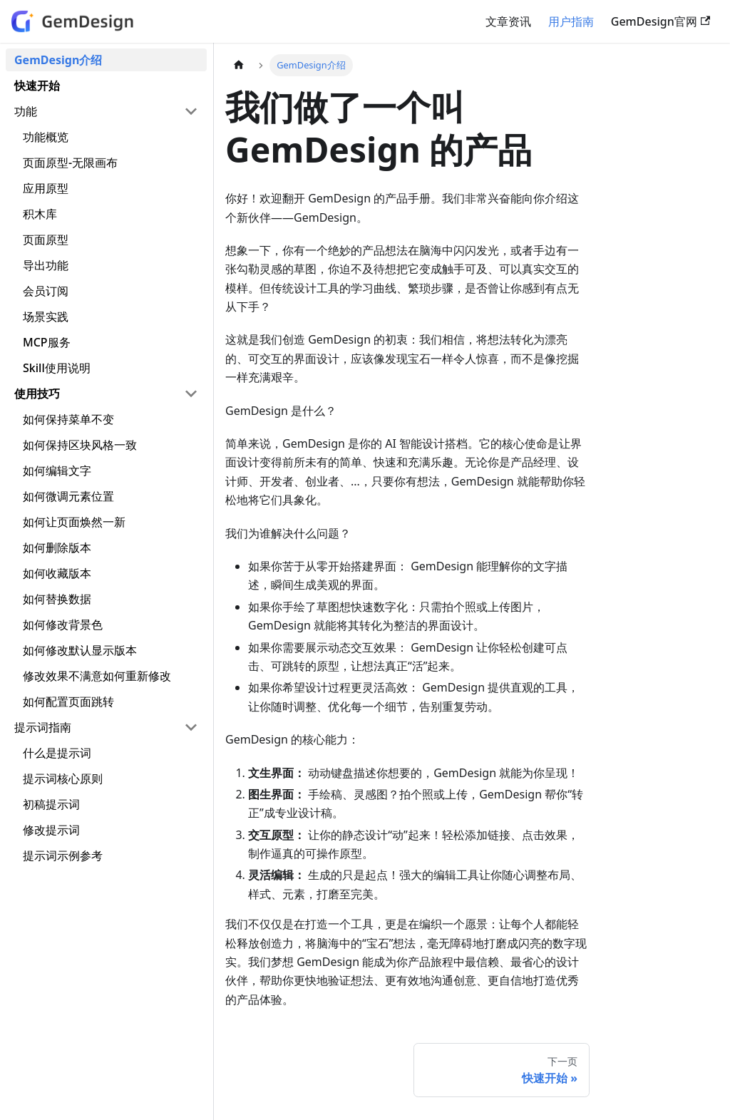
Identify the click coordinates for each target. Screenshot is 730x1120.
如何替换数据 (57, 599)
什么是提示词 (57, 753)
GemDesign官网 (660, 21)
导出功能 (45, 265)
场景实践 (45, 316)
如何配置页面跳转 (68, 701)
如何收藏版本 (57, 573)
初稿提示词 (51, 804)
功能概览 (45, 137)
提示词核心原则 (63, 778)
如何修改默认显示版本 (80, 650)
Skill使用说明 (57, 368)
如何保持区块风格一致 (80, 445)
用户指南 (571, 21)
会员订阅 (45, 291)
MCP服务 (47, 342)
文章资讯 (508, 21)
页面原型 (45, 239)
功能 (25, 111)
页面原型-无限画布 (70, 162)
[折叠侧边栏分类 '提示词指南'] (191, 727)
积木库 (40, 214)
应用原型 (45, 188)
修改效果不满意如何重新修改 (97, 676)
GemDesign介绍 (58, 60)
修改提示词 (51, 830)
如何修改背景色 (63, 624)
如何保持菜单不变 (68, 419)
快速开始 (37, 85)
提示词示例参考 (63, 855)
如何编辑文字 (57, 470)
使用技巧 (37, 393)
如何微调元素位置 (68, 496)
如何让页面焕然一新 (74, 522)
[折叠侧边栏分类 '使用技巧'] (191, 393)
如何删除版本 (57, 547)
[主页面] (238, 65)
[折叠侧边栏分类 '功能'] (191, 111)
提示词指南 (42, 727)
